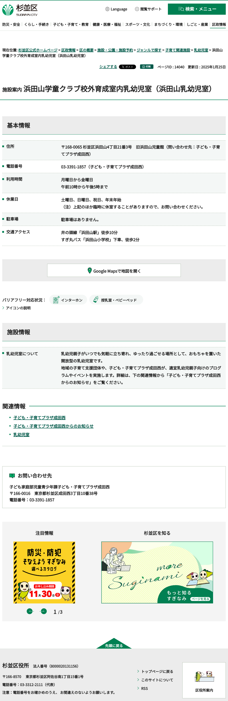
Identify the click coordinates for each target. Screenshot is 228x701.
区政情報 (68, 37)
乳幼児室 (201, 37)
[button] (116, 9)
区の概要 (86, 37)
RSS (144, 675)
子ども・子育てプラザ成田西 (39, 404)
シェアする (108, 53)
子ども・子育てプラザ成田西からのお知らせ (53, 413)
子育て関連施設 (177, 37)
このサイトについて (157, 667)
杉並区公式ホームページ (37, 37)
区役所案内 (204, 677)
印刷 (148, 53)
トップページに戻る (157, 658)
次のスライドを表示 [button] (44, 598)
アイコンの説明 (18, 295)
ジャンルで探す (149, 37)
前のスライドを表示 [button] (30, 598)
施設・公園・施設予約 (115, 37)
